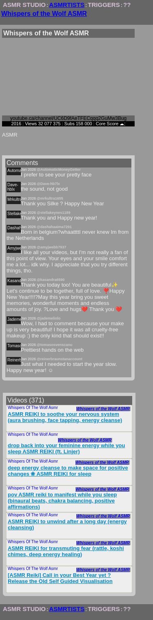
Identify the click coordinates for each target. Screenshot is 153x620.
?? (127, 4)
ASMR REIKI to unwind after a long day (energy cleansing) (67, 524)
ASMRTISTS (66, 4)
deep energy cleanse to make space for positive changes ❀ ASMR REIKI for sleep (68, 471)
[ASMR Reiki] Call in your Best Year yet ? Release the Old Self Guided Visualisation (60, 578)
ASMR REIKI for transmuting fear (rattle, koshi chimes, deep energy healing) (66, 551)
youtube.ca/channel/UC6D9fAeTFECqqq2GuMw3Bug (68, 118)
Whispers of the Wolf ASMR (44, 13)
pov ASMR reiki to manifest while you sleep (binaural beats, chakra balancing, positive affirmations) (62, 501)
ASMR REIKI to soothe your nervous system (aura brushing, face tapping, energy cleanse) (65, 417)
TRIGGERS (104, 4)
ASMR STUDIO (24, 4)
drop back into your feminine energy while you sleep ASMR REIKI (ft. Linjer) (66, 448)
